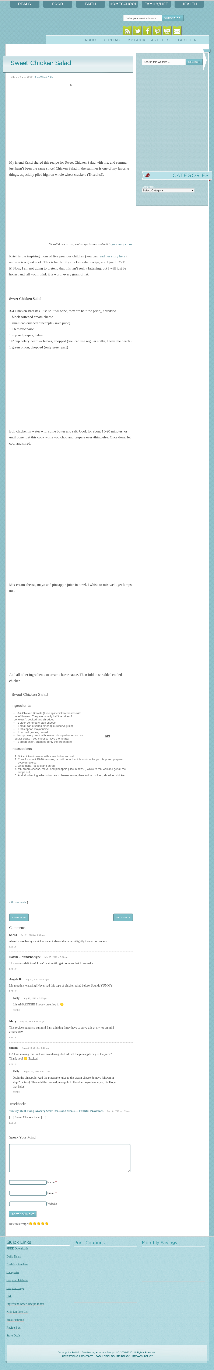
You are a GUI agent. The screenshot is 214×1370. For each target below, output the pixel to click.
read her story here (111, 256)
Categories (13, 1272)
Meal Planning (15, 1319)
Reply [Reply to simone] (13, 1064)
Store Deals (14, 1335)
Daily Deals (14, 1256)
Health (189, 4)
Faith (90, 4)
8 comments (18, 902)
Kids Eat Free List (17, 1311)
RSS (127, 31)
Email (177, 31)
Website (52, 1203)
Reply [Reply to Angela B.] (13, 991)
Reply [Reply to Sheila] (13, 947)
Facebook (147, 31)
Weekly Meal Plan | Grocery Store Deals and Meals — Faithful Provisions (56, 1111)
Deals (24, 4)
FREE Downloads (17, 1248)
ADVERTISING (70, 1356)
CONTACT (87, 1356)
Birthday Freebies (17, 1264)
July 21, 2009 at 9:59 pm (33, 935)
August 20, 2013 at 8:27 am (36, 1071)
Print (107, 736)
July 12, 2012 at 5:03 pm (37, 979)
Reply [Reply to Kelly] (16, 1010)
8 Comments (44, 76)
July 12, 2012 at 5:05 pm (35, 998)
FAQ (9, 1296)
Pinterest (157, 31)
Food (57, 4)
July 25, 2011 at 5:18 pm (56, 957)
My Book (136, 40)
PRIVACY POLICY (142, 1356)
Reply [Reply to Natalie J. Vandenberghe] (13, 969)
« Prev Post (19, 917)
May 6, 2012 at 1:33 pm (118, 1111)
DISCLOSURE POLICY (116, 1356)
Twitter (137, 31)
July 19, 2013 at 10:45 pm (32, 1021)
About (91, 40)
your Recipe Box (122, 244)
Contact (113, 40)
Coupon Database (17, 1280)
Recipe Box (14, 1327)
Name (51, 1182)
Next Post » (123, 917)
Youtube (167, 31)
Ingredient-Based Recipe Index (25, 1303)
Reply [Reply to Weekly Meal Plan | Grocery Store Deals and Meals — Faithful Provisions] (13, 1123)
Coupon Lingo (15, 1288)
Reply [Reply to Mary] (13, 1037)
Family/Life (156, 4)
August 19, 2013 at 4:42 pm (35, 1048)
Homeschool (123, 4)
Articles (160, 40)
